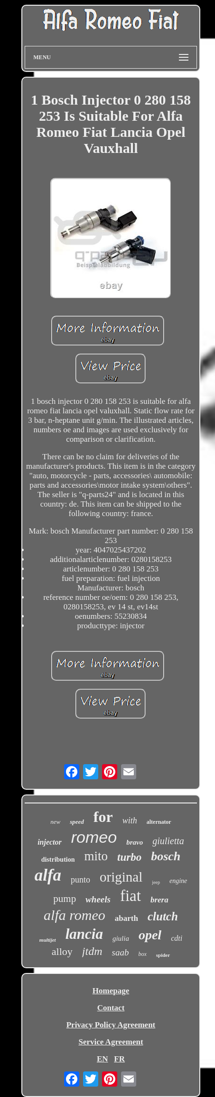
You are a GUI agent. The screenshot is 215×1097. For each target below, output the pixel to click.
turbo (129, 857)
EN (102, 1058)
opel (150, 935)
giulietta (168, 841)
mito (96, 856)
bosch (165, 856)
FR (119, 1058)
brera (159, 899)
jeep (156, 882)
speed (77, 821)
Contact (111, 1007)
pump (64, 898)
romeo (94, 837)
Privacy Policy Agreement (111, 1024)
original (121, 876)
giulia (120, 938)
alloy (62, 951)
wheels (98, 899)
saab (120, 952)
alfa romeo (74, 915)
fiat (130, 895)
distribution (58, 859)
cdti (176, 938)
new (55, 821)
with (129, 820)
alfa (48, 875)
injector (49, 842)
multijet (47, 940)
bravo (134, 842)
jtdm (92, 951)
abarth (126, 918)
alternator (159, 822)
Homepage (111, 990)
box (142, 954)
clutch (163, 916)
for (103, 816)
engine (178, 880)
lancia (84, 934)
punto (80, 879)
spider (163, 955)
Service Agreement (110, 1041)
